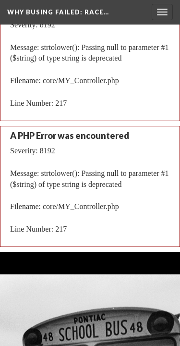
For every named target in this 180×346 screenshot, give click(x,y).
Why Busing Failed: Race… (58, 12)
